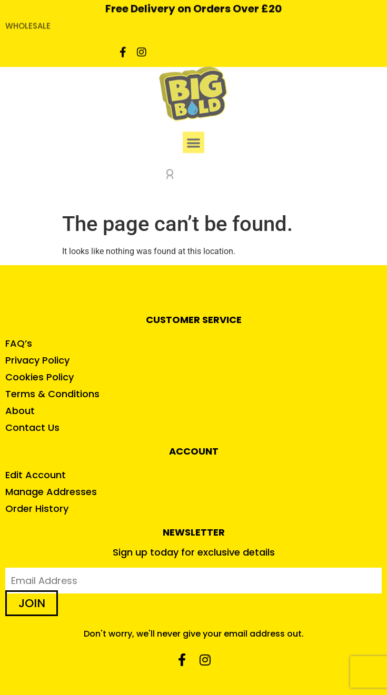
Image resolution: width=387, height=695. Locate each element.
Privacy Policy (37, 360)
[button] (193, 135)
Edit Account (35, 474)
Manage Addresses (51, 491)
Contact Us (32, 427)
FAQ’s (18, 343)
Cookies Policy (39, 377)
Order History (36, 508)
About (20, 410)
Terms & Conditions (52, 393)
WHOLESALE (28, 19)
